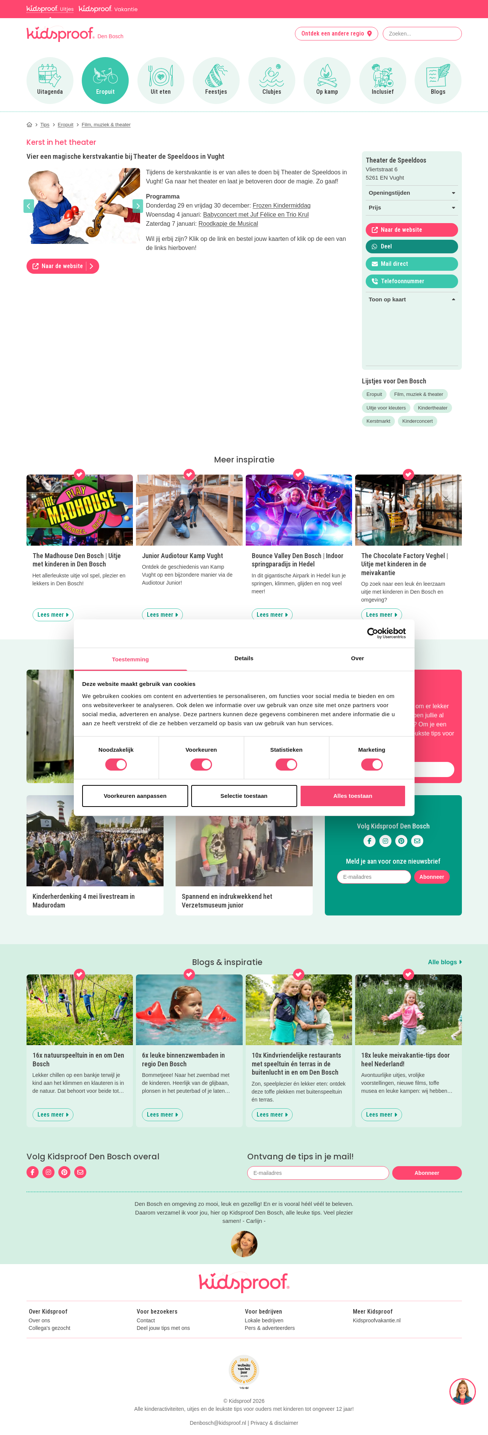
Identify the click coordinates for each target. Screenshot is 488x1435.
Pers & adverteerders (270, 1344)
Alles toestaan (352, 796)
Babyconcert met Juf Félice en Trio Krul (256, 214)
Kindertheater (432, 408)
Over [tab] (357, 658)
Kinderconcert (417, 421)
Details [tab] (244, 658)
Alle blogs (445, 962)
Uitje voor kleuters (386, 408)
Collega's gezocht (49, 1344)
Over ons (39, 1337)
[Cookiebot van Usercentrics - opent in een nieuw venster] (373, 633)
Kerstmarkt (378, 421)
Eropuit (374, 394)
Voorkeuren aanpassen (135, 796)
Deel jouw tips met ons (163, 1344)
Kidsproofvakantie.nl (377, 1337)
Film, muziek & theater (418, 394)
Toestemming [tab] (130, 659)
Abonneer (431, 877)
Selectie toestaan (243, 796)
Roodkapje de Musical (228, 223)
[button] (28, 206)
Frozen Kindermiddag (281, 205)
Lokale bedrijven (264, 1337)
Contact (146, 1337)
